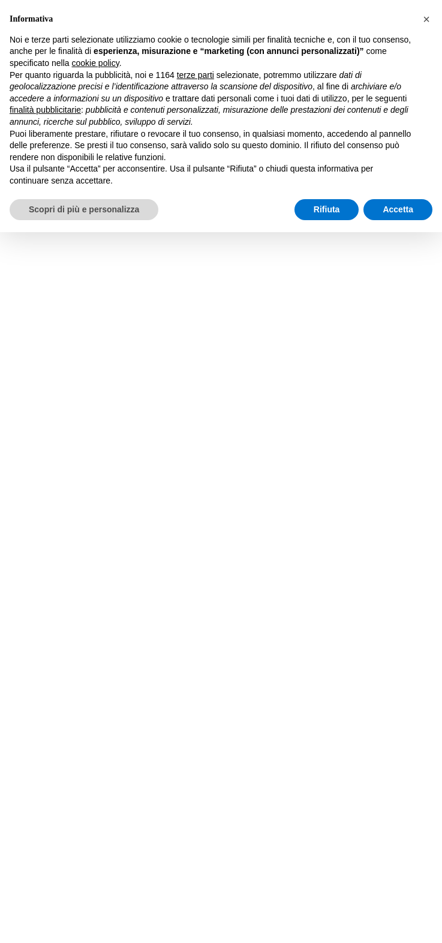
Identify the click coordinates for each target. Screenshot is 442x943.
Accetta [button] (398, 209)
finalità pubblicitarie (45, 110)
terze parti (195, 75)
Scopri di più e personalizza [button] (84, 209)
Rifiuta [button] (327, 209)
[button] (426, 19)
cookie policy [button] (95, 63)
